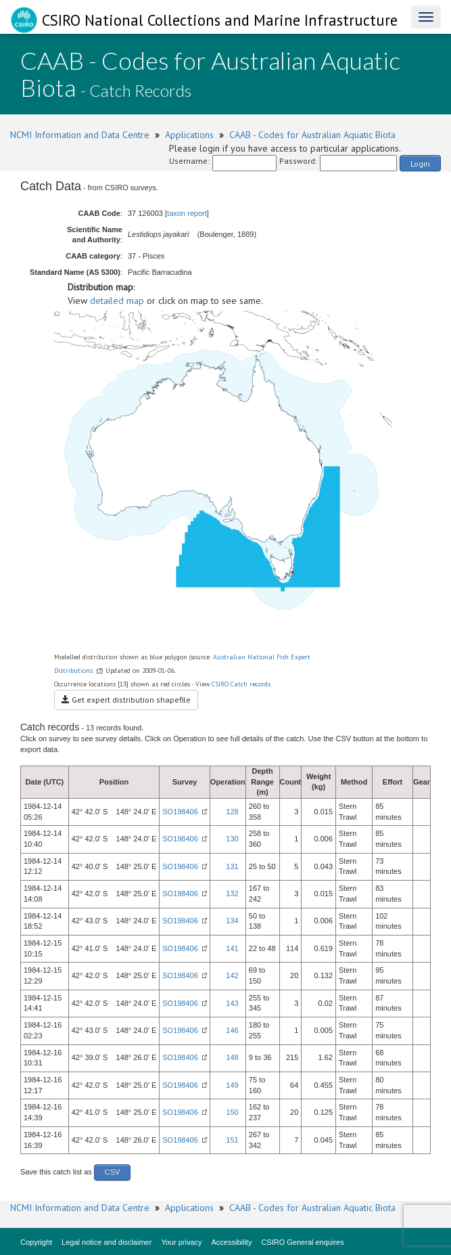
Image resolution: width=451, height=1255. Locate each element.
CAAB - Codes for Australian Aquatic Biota (312, 135)
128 (232, 812)
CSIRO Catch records (241, 684)
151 (232, 1140)
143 (232, 1003)
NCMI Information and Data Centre (79, 135)
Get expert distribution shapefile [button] (126, 700)
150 (232, 1112)
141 (232, 948)
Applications (189, 135)
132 (232, 893)
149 (232, 1085)
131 (232, 866)
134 (232, 921)
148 (232, 1057)
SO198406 (180, 812)
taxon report (187, 213)
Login (420, 163)
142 (232, 975)
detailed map (117, 300)
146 (232, 1030)
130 (232, 839)
